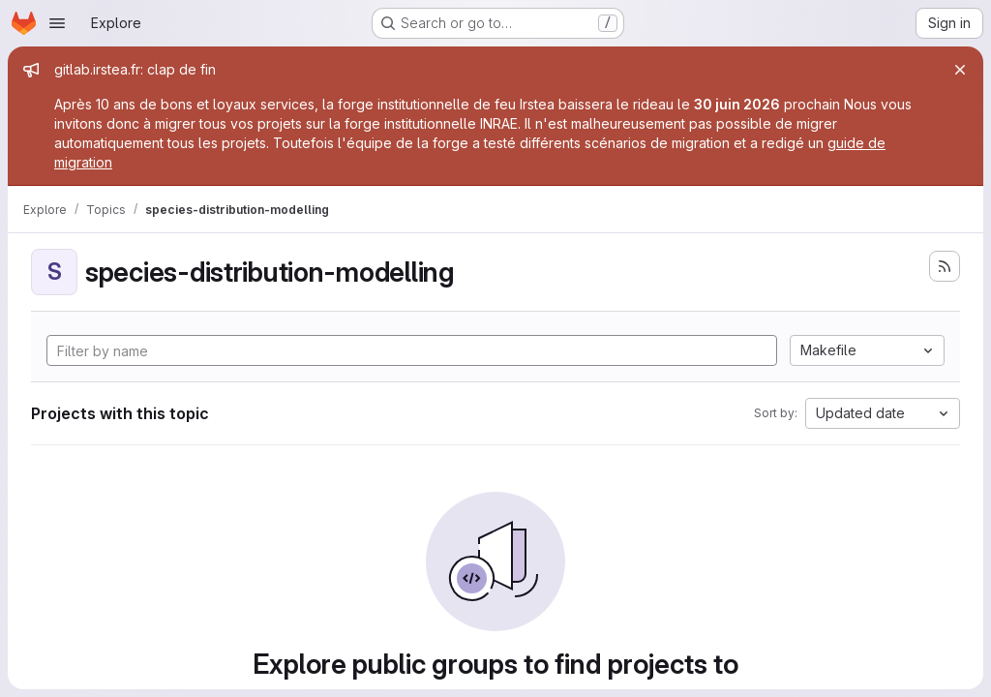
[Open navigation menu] (57, 23)
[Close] (960, 69)
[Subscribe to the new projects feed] (944, 266)
